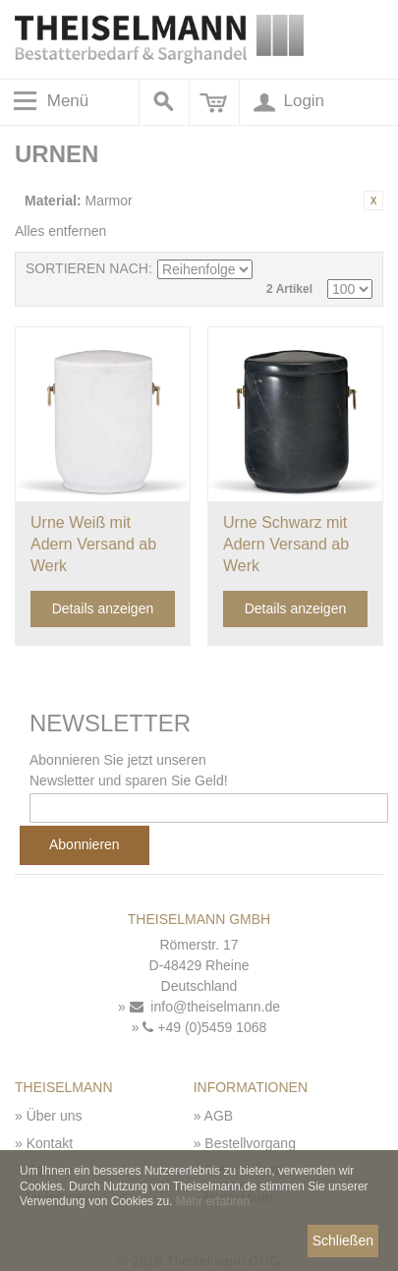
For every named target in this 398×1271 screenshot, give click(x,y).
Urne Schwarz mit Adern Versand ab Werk (286, 543)
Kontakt (50, 1143)
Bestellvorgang (250, 1143)
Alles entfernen (60, 231)
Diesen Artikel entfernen (373, 200)
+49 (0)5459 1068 (204, 1027)
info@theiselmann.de (205, 1006)
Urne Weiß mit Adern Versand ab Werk (93, 543)
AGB (219, 1116)
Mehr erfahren (213, 1201)
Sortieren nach (87, 268)
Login (287, 102)
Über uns (55, 1116)
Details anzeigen (103, 608)
